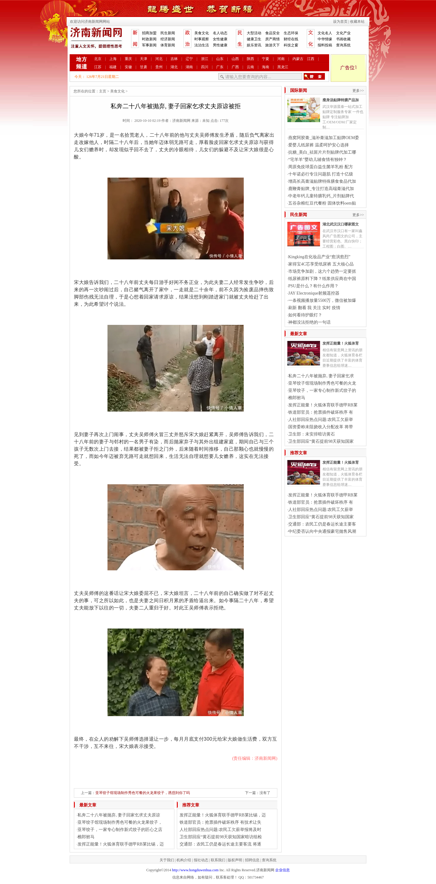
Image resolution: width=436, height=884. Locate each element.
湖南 (189, 67)
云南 (250, 67)
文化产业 (343, 33)
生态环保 (291, 33)
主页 (102, 91)
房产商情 (272, 39)
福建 (113, 67)
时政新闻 (149, 39)
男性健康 (220, 45)
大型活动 (254, 33)
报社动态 (201, 860)
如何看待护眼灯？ (305, 315)
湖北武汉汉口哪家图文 (340, 224)
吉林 (174, 59)
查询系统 (343, 45)
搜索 (314, 76)
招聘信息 (252, 860)
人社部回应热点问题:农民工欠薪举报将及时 (220, 829)
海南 (265, 67)
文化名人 (325, 33)
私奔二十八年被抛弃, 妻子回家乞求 (321, 376)
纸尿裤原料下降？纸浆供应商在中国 (322, 278)
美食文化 (201, 33)
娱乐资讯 (254, 45)
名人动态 (220, 33)
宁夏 (265, 59)
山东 (219, 59)
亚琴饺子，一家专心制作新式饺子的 (322, 390)
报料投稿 (325, 45)
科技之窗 (291, 45)
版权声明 (235, 860)
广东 (219, 67)
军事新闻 (149, 45)
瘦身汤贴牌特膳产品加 (340, 100)
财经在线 (291, 39)
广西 (235, 67)
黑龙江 (282, 67)
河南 (281, 59)
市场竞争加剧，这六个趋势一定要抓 (322, 271)
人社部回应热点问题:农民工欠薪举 (320, 419)
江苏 (97, 67)
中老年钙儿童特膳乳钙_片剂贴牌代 (321, 196)
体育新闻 (167, 45)
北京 (97, 59)
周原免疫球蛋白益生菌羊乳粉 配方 (320, 167)
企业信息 (282, 870)
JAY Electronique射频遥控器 (313, 293)
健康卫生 (254, 39)
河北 (159, 59)
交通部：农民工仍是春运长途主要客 (322, 524)
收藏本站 (357, 21)
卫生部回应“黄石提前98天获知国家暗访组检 (221, 837)
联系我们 (218, 860)
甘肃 (143, 67)
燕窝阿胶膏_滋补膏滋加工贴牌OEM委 (323, 137)
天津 (143, 59)
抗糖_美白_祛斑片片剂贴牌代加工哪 (322, 152)
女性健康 (220, 39)
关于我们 (167, 860)
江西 (310, 59)
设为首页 (340, 21)
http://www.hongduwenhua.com (195, 870)
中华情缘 (325, 39)
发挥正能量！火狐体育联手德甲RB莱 (323, 405)
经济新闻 (167, 39)
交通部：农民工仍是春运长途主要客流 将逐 (220, 844)
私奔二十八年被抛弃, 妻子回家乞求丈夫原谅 (119, 815)
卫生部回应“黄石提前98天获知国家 (321, 441)
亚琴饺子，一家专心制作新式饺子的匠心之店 (120, 829)
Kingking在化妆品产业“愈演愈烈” (319, 257)
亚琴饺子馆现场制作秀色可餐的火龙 (322, 383)
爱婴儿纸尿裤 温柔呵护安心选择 (318, 145)
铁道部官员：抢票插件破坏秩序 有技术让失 (220, 822)
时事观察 (201, 39)
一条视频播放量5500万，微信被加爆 (322, 300)
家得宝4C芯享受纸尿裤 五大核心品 (321, 264)
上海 (113, 59)
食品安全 (272, 33)
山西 (235, 59)
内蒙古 (297, 59)
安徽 (128, 67)
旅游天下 (272, 45)
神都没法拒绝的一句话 (309, 322)
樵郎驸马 (86, 837)
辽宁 (189, 59)
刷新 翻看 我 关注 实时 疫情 (314, 307)
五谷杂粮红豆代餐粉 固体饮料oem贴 (322, 203)
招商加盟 (149, 33)
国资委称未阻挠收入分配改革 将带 (320, 427)
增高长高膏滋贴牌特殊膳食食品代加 (322, 181)
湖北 (174, 67)
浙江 (204, 59)
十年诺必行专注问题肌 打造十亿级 (320, 174)
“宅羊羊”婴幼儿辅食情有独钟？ (317, 159)
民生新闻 (167, 33)
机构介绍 (184, 860)
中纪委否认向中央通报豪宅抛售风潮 (322, 531)
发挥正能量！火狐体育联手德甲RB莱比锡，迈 (121, 844)
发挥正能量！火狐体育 (340, 343)
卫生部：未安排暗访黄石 (311, 434)
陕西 (250, 59)
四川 (204, 67)
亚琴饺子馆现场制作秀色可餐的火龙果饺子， (120, 822)
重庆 (128, 59)
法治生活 (201, 45)
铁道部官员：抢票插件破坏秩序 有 (320, 412)
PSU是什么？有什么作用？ (313, 286)
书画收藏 (343, 39)
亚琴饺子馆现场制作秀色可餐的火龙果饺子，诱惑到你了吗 (142, 793)
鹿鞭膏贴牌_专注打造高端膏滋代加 (321, 188)
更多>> (358, 90)
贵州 (159, 67)
